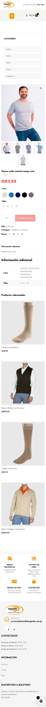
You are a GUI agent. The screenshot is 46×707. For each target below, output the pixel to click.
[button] (41, 88)
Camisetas (24, 230)
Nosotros (4, 664)
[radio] (5, 195)
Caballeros (10, 76)
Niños (8, 62)
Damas (8, 69)
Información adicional (10, 246)
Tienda (3, 670)
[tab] (22, 246)
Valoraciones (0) (8, 251)
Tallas (4, 201)
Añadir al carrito (27, 218)
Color (4, 188)
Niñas (8, 56)
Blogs (3, 675)
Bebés (8, 49)
